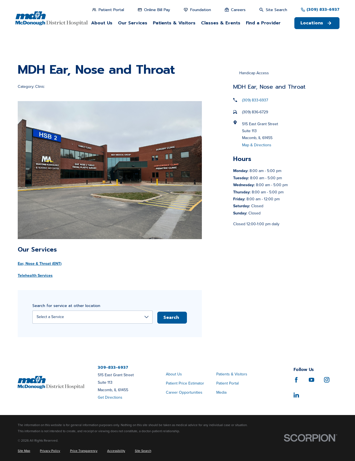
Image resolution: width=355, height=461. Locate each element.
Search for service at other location (66, 306)
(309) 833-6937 (323, 10)
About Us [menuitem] (101, 23)
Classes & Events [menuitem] (220, 23)
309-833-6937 (113, 368)
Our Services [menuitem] (132, 23)
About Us (174, 374)
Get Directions (110, 397)
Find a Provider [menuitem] (263, 23)
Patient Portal (227, 383)
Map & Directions (256, 145)
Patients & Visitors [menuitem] (174, 23)
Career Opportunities (184, 392)
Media (221, 392)
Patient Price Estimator (185, 383)
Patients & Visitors (231, 374)
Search (171, 317)
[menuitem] (24, 451)
